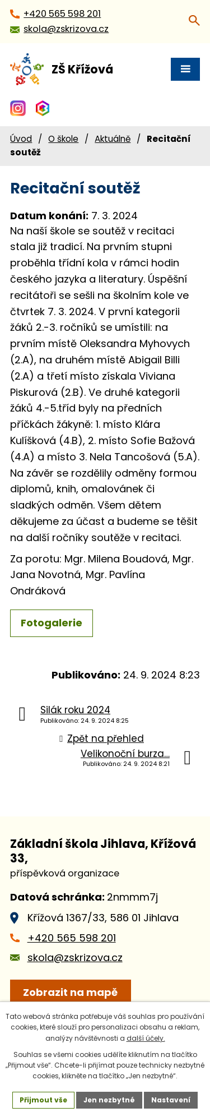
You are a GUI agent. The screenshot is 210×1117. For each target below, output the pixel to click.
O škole (63, 139)
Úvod (21, 139)
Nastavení (170, 1100)
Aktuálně (112, 139)
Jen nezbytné (109, 1100)
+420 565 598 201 (71, 938)
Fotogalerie (51, 623)
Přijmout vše (43, 1100)
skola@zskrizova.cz (75, 957)
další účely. (146, 1038)
